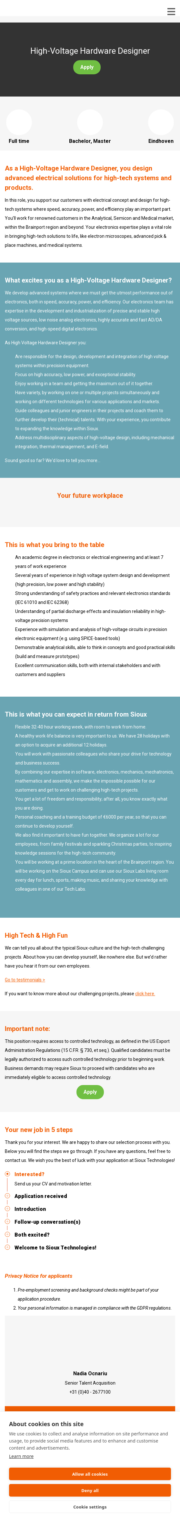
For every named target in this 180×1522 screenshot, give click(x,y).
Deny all (90, 1490)
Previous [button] (13, 510)
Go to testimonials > (25, 979)
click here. (145, 993)
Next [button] (167, 510)
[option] (90, 509)
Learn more (21, 1456)
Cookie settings (89, 1507)
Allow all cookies (90, 1474)
